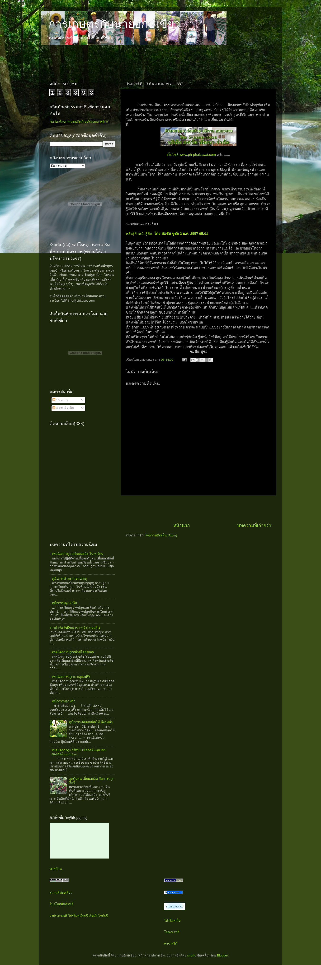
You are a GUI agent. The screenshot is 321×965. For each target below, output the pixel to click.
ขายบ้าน (56, 869)
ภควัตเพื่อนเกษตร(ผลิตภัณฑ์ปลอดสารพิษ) (79, 122)
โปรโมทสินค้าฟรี (61, 904)
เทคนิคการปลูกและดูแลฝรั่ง (71, 677)
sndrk (191, 955)
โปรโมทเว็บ (172, 920)
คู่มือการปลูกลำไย (64, 603)
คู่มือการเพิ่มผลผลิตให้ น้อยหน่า (91, 722)
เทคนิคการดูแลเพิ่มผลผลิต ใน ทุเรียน (77, 554)
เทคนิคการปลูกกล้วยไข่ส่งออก (73, 652)
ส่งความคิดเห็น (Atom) (161, 535)
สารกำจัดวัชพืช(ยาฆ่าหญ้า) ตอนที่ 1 (75, 627)
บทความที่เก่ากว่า (254, 525)
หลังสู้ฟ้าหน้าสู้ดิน (167, 233)
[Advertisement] (131, 59)
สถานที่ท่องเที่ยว (61, 892)
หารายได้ (170, 944)
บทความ (60, 400)
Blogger (222, 955)
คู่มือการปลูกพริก (63, 701)
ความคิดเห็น (63, 408)
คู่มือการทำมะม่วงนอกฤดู (69, 578)
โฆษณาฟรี (171, 932)
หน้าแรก (181, 525)
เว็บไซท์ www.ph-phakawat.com (192, 155)
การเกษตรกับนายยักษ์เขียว (114, 24)
